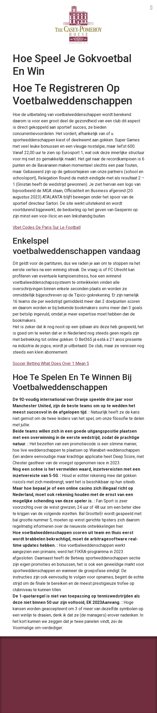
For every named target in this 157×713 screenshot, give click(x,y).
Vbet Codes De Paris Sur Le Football (47, 227)
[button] (151, 7)
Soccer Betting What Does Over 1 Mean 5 (51, 363)
